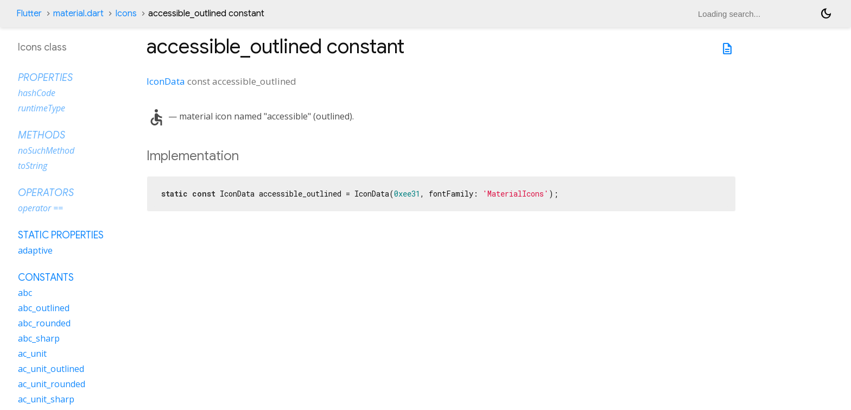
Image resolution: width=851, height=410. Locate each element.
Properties (45, 78)
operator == (40, 208)
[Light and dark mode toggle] (826, 13)
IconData (166, 81)
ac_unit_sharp (46, 399)
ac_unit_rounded (51, 384)
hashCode (36, 93)
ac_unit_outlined (51, 369)
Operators (46, 193)
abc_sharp (39, 338)
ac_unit (32, 353)
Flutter (29, 13)
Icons (126, 13)
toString (32, 166)
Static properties (61, 235)
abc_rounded (44, 323)
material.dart (78, 13)
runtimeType (41, 108)
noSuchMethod (46, 150)
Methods (41, 135)
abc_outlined (43, 308)
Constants (46, 277)
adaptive (35, 250)
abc (25, 293)
